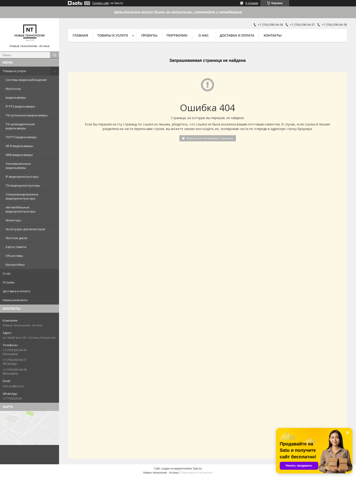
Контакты (272, 35)
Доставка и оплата (16, 291)
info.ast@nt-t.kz (13, 386)
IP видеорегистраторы (22, 177)
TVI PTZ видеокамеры (21, 137)
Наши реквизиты (15, 300)
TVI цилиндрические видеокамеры (20, 126)
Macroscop (13, 89)
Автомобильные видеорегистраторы (20, 209)
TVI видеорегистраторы (23, 185)
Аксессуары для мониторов (25, 229)
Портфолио (177, 35)
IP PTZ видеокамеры (20, 106)
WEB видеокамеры (19, 155)
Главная (80, 35)
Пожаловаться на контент (196, 472)
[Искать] (54, 55)
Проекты (149, 35)
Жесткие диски (16, 238)
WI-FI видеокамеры (19, 146)
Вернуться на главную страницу (210, 138)
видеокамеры (16, 97)
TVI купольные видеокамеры (27, 115)
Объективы (14, 256)
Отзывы (9, 282)
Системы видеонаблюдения (26, 80)
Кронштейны (15, 264)
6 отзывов (252, 3)
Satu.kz (197, 468)
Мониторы (13, 220)
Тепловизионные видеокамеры (18, 166)
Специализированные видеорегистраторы (22, 196)
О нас (7, 273)
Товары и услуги (14, 71)
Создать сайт (100, 3)
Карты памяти (16, 247)
